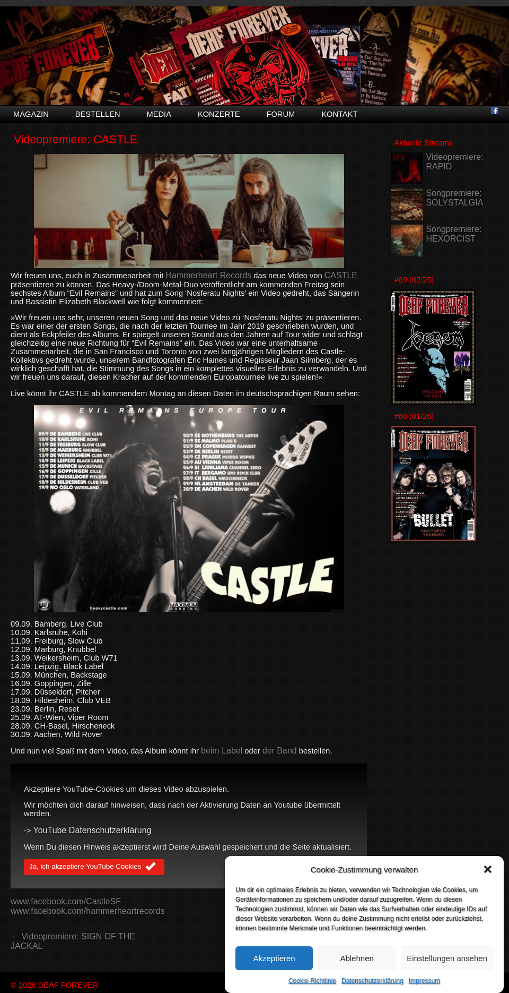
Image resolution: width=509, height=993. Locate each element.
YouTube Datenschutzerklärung (92, 830)
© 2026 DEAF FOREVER (55, 985)
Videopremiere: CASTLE (75, 139)
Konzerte (219, 114)
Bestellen (97, 114)
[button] (487, 879)
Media (159, 114)
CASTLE (340, 275)
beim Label (221, 750)
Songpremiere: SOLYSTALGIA (454, 198)
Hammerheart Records (208, 275)
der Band (279, 750)
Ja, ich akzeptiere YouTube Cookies (94, 867)
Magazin (31, 114)
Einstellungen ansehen (447, 967)
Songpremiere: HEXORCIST (453, 234)
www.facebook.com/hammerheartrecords (88, 910)
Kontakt (339, 114)
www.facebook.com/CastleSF (66, 901)
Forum (280, 114)
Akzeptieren (274, 967)
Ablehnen (356, 967)
